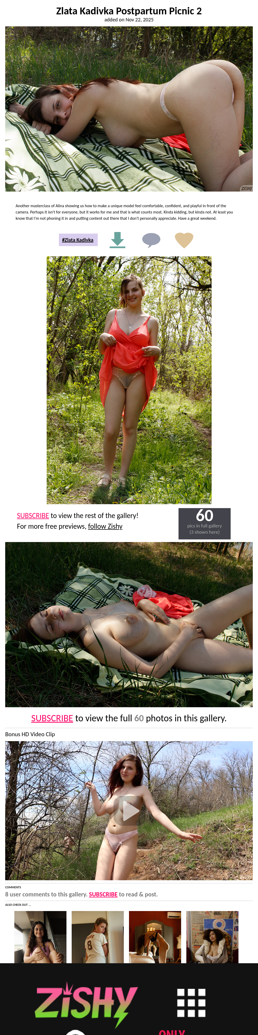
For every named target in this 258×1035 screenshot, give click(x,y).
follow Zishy (105, 526)
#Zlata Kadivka (77, 240)
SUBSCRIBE (33, 515)
